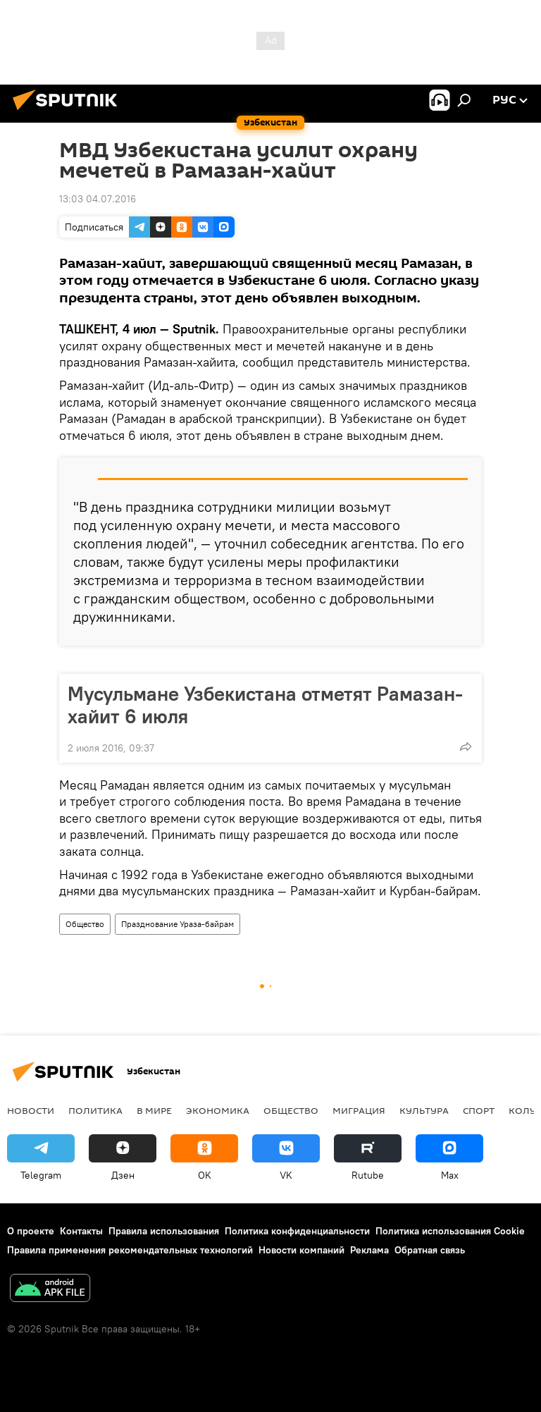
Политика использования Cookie (450, 1230)
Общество (85, 924)
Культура (424, 1110)
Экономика (217, 1110)
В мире (154, 1110)
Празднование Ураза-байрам (177, 924)
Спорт (479, 1110)
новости (30, 1110)
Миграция (358, 1110)
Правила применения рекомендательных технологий (130, 1250)
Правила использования (163, 1230)
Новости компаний (301, 1250)
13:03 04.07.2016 (97, 198)
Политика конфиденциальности (297, 1230)
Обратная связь (429, 1250)
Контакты (81, 1230)
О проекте (30, 1230)
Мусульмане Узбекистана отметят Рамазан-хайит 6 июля (265, 705)
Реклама (369, 1250)
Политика (95, 1110)
